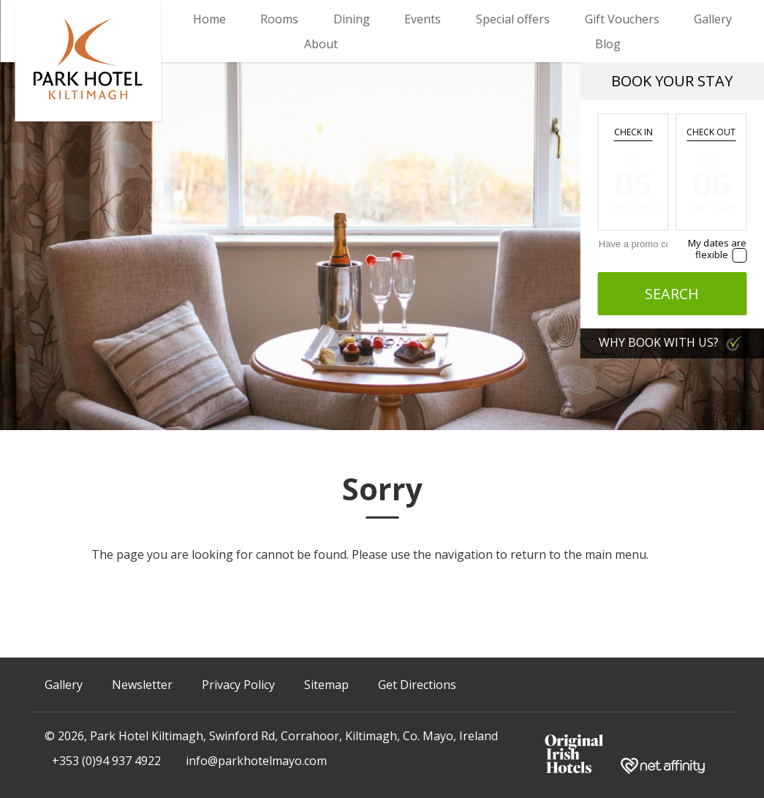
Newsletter (142, 685)
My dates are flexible (717, 248)
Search (672, 294)
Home (209, 19)
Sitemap (326, 685)
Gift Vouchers (622, 19)
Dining (351, 19)
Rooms (279, 19)
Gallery (713, 19)
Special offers (513, 19)
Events (422, 19)
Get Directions (417, 685)
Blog (608, 44)
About (321, 44)
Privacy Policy (238, 685)
